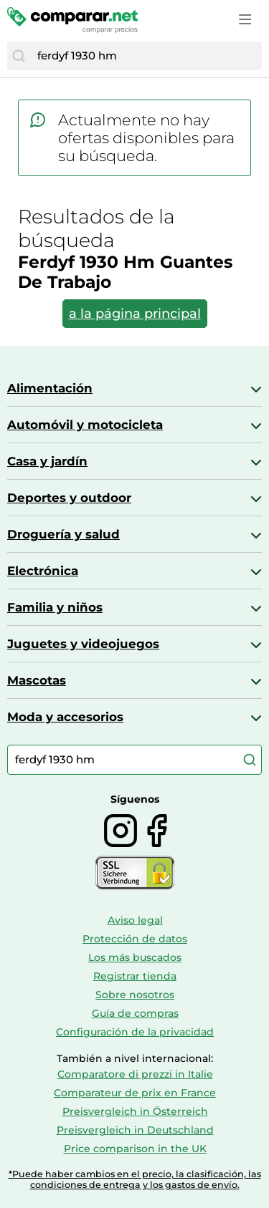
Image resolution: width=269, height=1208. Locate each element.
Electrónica (42, 571)
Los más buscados (134, 957)
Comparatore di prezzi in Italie (135, 1074)
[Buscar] (18, 56)
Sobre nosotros (134, 994)
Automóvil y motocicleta (85, 424)
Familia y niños (55, 607)
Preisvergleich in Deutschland (135, 1130)
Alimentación (50, 388)
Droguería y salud (63, 534)
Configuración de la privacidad (135, 1031)
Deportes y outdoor (69, 498)
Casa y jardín (47, 461)
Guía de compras (135, 1013)
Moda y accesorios (65, 717)
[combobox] (146, 56)
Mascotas (36, 680)
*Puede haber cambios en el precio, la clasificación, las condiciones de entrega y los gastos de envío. (135, 1179)
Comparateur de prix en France (135, 1092)
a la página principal (135, 314)
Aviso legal (135, 920)
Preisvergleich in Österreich (135, 1111)
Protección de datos (134, 938)
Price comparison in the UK (135, 1148)
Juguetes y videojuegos (83, 644)
